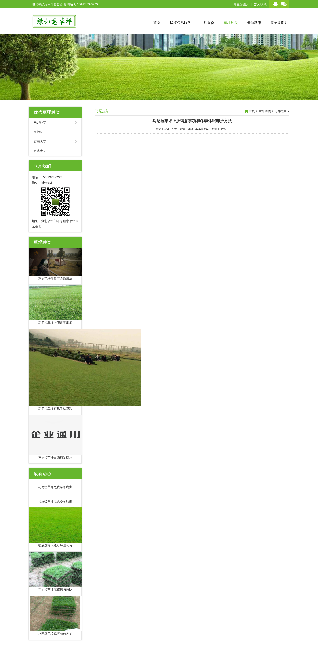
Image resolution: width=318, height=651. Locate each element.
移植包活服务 (180, 23)
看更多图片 (241, 4)
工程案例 (207, 23)
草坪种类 (231, 23)
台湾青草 (40, 151)
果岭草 (38, 132)
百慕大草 (40, 141)
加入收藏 (260, 4)
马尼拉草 (40, 122)
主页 (252, 111)
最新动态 (254, 23)
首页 (157, 23)
